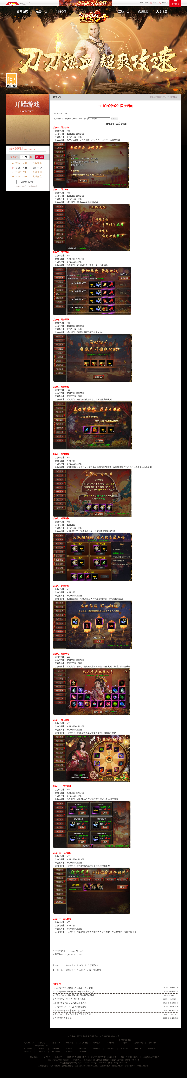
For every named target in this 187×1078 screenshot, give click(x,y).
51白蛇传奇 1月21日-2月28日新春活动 (69, 1007)
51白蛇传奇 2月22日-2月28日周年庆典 (69, 1003)
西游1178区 (21, 172)
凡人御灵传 (27, 1049)
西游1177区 (21, 176)
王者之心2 (42, 1043)
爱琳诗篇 (111, 1043)
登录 (141, 2)
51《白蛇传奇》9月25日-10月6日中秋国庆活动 (73, 995)
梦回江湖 (152, 1043)
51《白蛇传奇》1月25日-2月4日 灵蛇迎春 (79, 965)
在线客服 (164, 2)
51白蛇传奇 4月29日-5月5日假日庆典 (69, 999)
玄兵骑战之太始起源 (125, 1041)
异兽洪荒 (69, 1049)
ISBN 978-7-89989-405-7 (76, 1057)
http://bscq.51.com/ (75, 951)
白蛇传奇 (165, 97)
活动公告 (174, 97)
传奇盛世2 (97, 1043)
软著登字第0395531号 (129, 1057)
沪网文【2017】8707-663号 (128, 1060)
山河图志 (69, 1051)
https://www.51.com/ (73, 954)
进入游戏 (39, 157)
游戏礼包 (143, 11)
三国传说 (96, 1049)
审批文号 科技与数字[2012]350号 (103, 1057)
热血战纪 (151, 1049)
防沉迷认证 (34, 1057)
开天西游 (82, 1049)
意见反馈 (47, 1057)
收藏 (154, 2)
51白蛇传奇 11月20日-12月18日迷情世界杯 (72, 1014)
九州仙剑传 (138, 1043)
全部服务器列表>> (28, 182)
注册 (146, 2)
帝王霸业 (55, 1049)
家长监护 (58, 1057)
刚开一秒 (37, 168)
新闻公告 (41, 11)
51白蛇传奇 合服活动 (62, 1018)
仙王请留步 (55, 1051)
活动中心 (123, 11)
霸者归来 (82, 1051)
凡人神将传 (83, 1043)
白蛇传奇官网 (59, 951)
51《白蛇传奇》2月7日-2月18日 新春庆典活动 (73, 992)
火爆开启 (37, 172)
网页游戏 (27, 1043)
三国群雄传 (56, 1043)
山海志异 (41, 1051)
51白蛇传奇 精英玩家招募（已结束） (69, 1010)
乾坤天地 (124, 1049)
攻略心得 (61, 11)
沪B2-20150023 (89, 1060)
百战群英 (27, 1051)
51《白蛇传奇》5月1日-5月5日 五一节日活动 (81, 970)
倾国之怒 (138, 1049)
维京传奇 (69, 1043)
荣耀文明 (110, 1049)
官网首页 (21, 11)
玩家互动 (163, 11)
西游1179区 (21, 168)
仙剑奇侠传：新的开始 (41, 1047)
